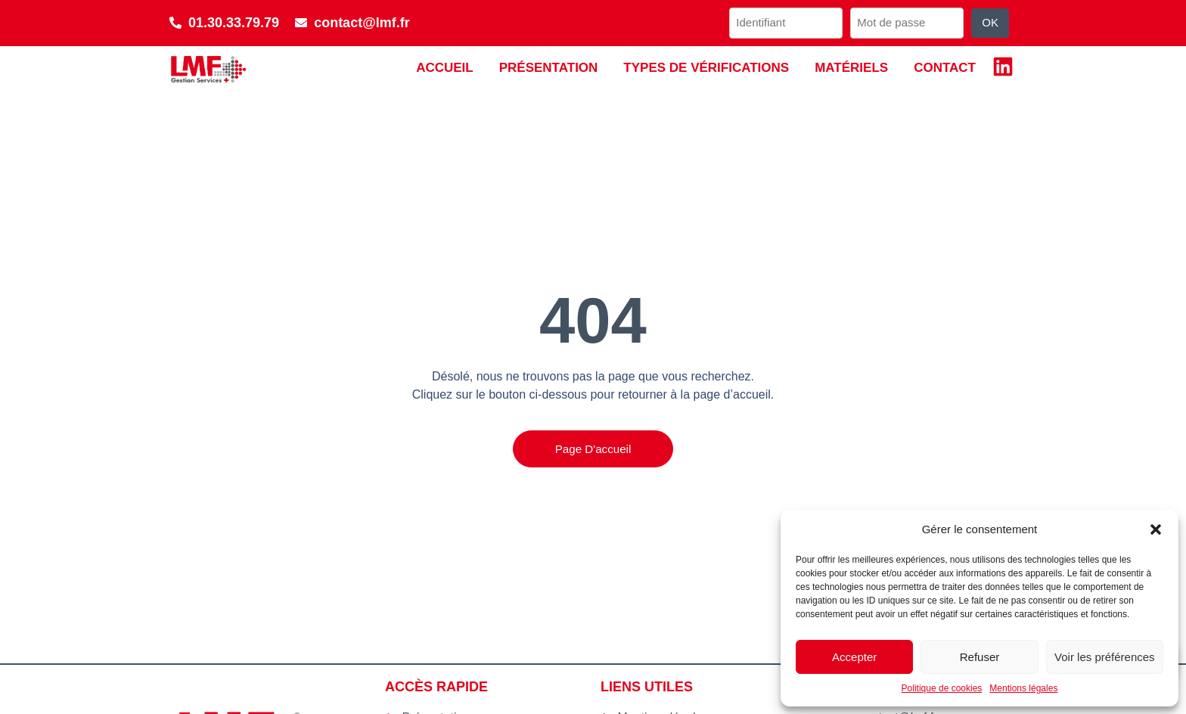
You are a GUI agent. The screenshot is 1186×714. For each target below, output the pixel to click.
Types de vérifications (706, 68)
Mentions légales (1023, 688)
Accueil (444, 68)
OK (990, 22)
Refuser (980, 656)
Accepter (854, 656)
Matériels (851, 68)
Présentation (548, 68)
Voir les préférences (1104, 656)
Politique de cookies (942, 688)
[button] (1155, 529)
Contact (945, 68)
